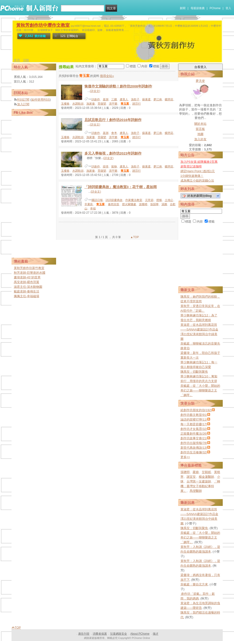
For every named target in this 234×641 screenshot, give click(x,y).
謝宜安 (191, 476)
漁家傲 (90, 103)
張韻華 (154, 204)
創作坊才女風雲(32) (193, 429)
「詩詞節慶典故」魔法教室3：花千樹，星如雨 (120, 187)
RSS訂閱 (23, 99)
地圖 (200, 134)
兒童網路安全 (118, 633)
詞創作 (96, 99)
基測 (105, 99)
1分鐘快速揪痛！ (191, 176)
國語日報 (97, 200)
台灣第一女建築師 (199, 481)
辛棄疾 (88, 204)
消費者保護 (100, 633)
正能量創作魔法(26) (193, 433)
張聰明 (185, 472)
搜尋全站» (107, 76)
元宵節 (149, 200)
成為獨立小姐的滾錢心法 (197, 180)
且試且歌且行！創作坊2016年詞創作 (113, 120)
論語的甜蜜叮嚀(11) (193, 419)
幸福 (93, 208)
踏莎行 (136, 103)
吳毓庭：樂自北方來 (194, 584)
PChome (215, 8)
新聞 (182, 8)
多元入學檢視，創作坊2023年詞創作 (113, 153)
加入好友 (200, 139)
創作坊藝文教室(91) (193, 415)
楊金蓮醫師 (206, 476)
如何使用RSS (40, 99)
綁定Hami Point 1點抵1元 (197, 171)
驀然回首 (113, 204)
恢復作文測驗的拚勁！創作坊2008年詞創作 (118, 86)
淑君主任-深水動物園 (28, 286)
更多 (185, 457)
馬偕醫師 (196, 491)
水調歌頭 (78, 103)
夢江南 (157, 99)
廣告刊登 (83, 633)
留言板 (200, 129)
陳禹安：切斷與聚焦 (194, 371)
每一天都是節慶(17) (193, 424)
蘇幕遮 (146, 99)
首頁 (17, 60)
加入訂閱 (23, 104)
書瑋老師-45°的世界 (27, 277)
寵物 (114, 166)
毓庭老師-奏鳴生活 (26, 291)
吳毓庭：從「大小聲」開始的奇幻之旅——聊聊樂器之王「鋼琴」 (200, 390)
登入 (228, 8)
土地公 (169, 200)
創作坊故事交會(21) (193, 438)
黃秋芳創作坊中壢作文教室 (43, 25)
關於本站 (200, 123)
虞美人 (124, 99)
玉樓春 (65, 103)
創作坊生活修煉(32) (193, 452)
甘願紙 (206, 472)
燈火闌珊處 (129, 204)
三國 (114, 99)
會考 (114, 133)
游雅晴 (143, 204)
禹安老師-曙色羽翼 (26, 282)
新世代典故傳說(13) (193, 447)
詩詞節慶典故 (114, 200)
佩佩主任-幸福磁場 (26, 296)
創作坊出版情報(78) (193, 443)
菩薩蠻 (102, 103)
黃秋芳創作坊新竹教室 (29, 268)
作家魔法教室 (133, 200)
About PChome (139, 633)
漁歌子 (135, 99)
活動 (26, 60)
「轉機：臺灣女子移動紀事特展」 (200, 486)
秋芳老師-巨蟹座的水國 (29, 272)
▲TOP (134, 237)
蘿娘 (196, 472)
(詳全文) (95, 91)
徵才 (155, 633)
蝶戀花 (169, 99)
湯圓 (164, 204)
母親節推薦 (198, 8)
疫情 (105, 166)
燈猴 (159, 200)
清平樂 (113, 103)
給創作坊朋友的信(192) (196, 410)
